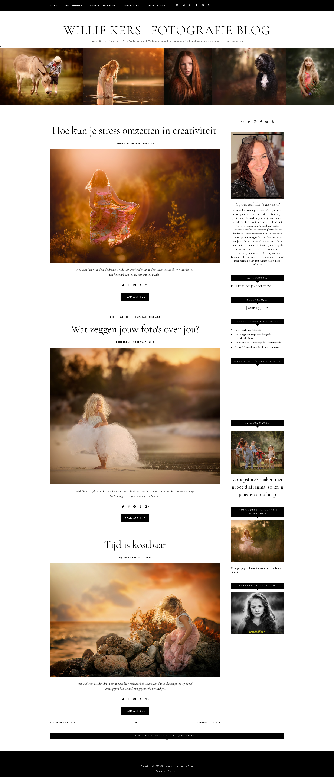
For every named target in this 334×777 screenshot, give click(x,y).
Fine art (154, 316)
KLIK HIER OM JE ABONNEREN (251, 286)
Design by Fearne (165, 770)
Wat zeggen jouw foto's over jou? (135, 328)
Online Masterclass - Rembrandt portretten (257, 347)
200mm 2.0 (117, 316)
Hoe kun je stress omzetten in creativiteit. (135, 130)
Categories (155, 5)
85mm (129, 316)
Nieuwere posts (63, 721)
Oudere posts (208, 721)
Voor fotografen (102, 5)
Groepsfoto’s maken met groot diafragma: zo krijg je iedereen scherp (257, 487)
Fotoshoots (73, 5)
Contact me (131, 5)
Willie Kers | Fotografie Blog (167, 30)
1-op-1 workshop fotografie (248, 330)
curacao (141, 316)
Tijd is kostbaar (135, 544)
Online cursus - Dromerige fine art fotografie (257, 342)
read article (135, 296)
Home (53, 5)
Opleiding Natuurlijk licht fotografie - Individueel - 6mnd (253, 336)
